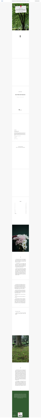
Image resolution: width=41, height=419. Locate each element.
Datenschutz (17, 418)
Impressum (15, 418)
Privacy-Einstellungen (25, 418)
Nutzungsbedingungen (21, 418)
